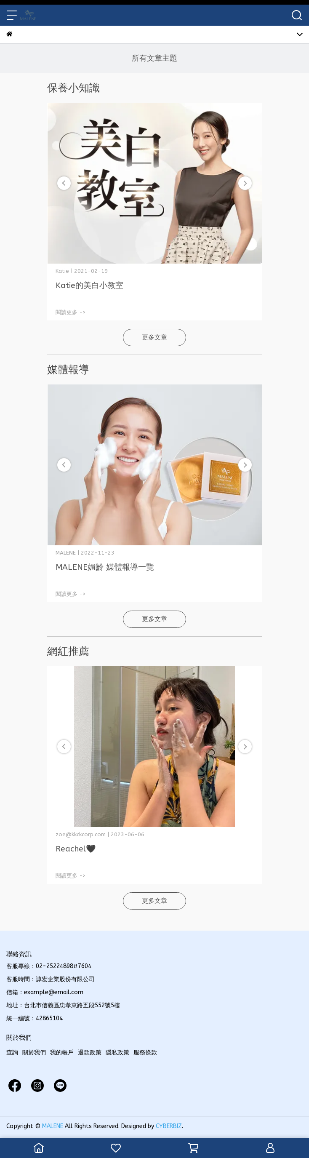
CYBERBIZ (169, 1126)
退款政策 (89, 1052)
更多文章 (154, 337)
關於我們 (34, 1052)
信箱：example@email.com (44, 992)
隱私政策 (117, 1052)
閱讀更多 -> (71, 312)
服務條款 (145, 1052)
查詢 (12, 1052)
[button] (245, 183)
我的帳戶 (62, 1052)
